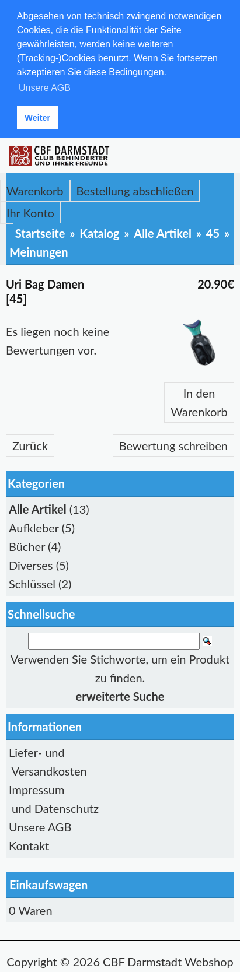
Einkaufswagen (48, 883)
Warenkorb (35, 189)
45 (213, 231)
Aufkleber (34, 526)
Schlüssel (32, 582)
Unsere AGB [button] (45, 88)
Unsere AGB (40, 825)
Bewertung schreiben (173, 444)
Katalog (99, 231)
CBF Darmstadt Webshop (168, 960)
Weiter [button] (37, 117)
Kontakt (29, 844)
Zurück (30, 444)
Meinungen (38, 250)
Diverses (31, 563)
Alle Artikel (163, 231)
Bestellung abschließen (135, 189)
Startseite (40, 231)
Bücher (27, 545)
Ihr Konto (30, 211)
